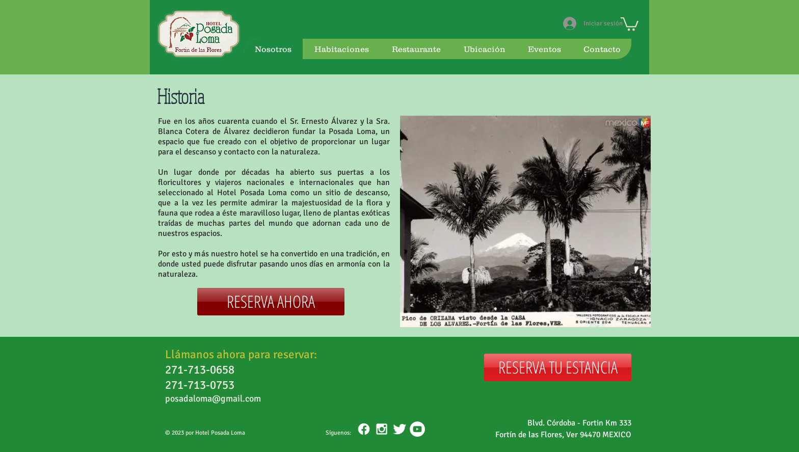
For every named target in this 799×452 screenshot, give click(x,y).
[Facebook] (363, 429)
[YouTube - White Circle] (417, 429)
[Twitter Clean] (399, 429)
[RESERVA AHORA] (270, 301)
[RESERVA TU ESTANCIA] (557, 367)
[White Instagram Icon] (381, 429)
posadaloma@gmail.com (213, 398)
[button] (629, 23)
